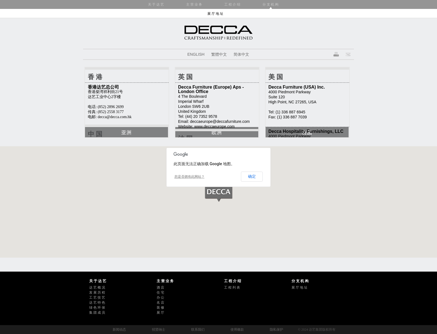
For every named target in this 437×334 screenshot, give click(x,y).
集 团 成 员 (97, 313)
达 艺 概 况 (97, 287)
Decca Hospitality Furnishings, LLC (305, 131)
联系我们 (198, 329)
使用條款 (237, 329)
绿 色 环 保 (97, 307)
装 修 (160, 307)
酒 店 (160, 287)
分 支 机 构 (270, 4)
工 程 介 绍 (232, 4)
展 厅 (160, 313)
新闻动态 (119, 329)
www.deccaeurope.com (214, 126)
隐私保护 (276, 329)
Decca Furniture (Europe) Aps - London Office (211, 89)
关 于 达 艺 (156, 4)
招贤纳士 (158, 329)
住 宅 (160, 292)
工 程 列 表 (232, 287)
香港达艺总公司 (103, 87)
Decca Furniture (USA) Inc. (296, 87)
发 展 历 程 (97, 292)
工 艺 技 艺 (97, 297)
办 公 (160, 297)
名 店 (160, 302)
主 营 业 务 (194, 4)
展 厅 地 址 (215, 14)
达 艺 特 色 (97, 302)
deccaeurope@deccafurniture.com (220, 121)
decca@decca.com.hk (115, 117)
